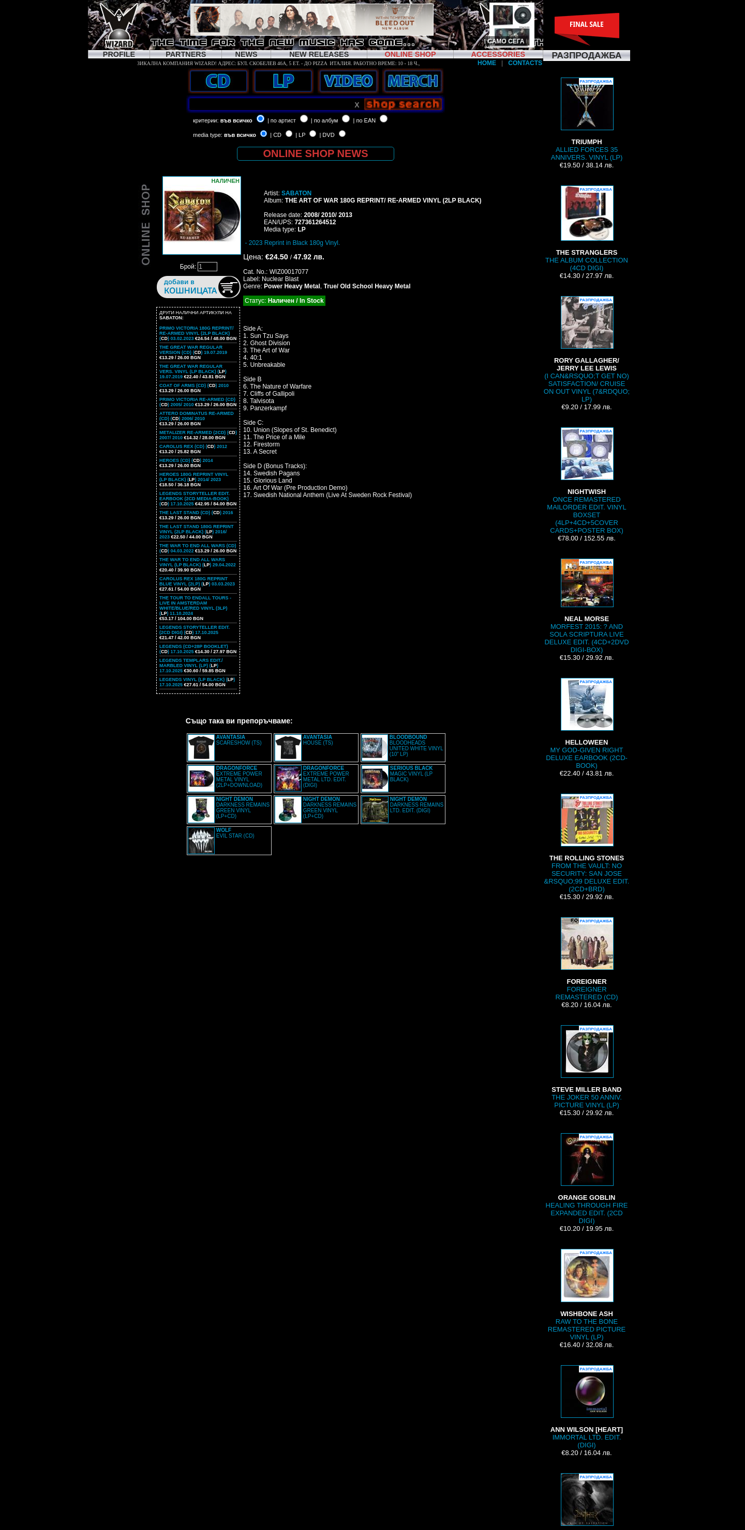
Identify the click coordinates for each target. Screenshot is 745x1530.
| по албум (324, 120)
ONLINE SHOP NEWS (315, 153)
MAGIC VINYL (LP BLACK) (411, 773)
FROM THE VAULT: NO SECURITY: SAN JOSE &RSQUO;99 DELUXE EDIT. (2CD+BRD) (587, 843)
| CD (275, 135)
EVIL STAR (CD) (235, 833)
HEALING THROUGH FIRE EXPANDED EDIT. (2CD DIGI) (587, 1179)
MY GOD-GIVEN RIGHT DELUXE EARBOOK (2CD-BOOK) (587, 723)
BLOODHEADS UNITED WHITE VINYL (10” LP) (416, 745)
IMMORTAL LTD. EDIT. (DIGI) (586, 1407)
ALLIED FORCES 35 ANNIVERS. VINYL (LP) (586, 119)
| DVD (326, 135)
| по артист (281, 120)
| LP (300, 135)
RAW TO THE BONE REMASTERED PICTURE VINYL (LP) (586, 1295)
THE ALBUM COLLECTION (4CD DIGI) (586, 229)
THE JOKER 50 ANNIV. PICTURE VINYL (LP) (587, 1067)
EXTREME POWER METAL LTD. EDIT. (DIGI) (326, 776)
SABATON (296, 193)
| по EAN (364, 120)
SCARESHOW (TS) (239, 740)
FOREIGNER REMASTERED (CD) (587, 959)
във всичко (236, 120)
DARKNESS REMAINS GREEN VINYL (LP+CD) (243, 807)
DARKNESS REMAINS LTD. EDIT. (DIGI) (416, 804)
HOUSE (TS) (318, 740)
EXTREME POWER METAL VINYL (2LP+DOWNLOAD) (239, 776)
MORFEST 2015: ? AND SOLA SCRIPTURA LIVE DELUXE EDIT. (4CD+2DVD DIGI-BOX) (586, 606)
